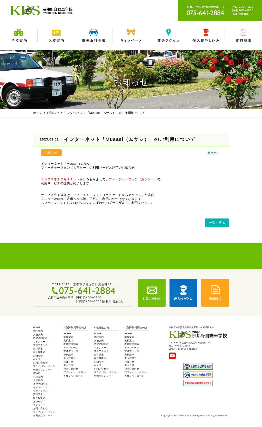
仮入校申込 (39, 352)
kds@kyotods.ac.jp (187, 349)
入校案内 (56, 35)
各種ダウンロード (43, 369)
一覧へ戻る (217, 222)
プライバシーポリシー (45, 366)
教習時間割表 (40, 338)
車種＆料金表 (93, 35)
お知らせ (53, 113)
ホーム (38, 113)
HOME (37, 327)
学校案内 (18, 35)
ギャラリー (39, 359)
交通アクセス (168, 35)
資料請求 (243, 35)
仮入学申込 (206, 35)
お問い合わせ (40, 362)
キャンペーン (131, 35)
